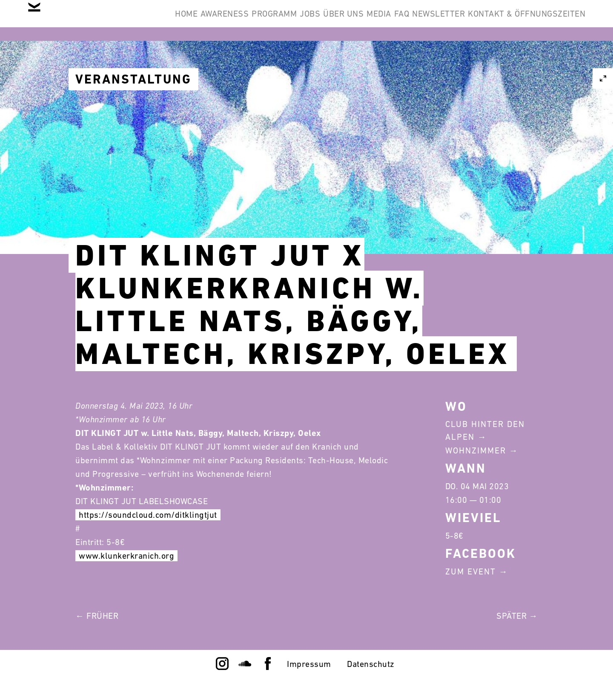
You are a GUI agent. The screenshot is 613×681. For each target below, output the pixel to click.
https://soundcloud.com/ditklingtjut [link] (148, 514)
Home (76, 20)
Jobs (239, 20)
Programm (189, 20)
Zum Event (470, 571)
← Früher (96, 615)
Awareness (127, 20)
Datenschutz (371, 664)
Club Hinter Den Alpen (485, 430)
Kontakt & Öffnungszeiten (520, 20)
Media (333, 20)
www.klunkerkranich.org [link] (126, 555)
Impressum (309, 664)
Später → (517, 615)
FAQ (369, 20)
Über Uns (285, 20)
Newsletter (419, 20)
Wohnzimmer (475, 450)
